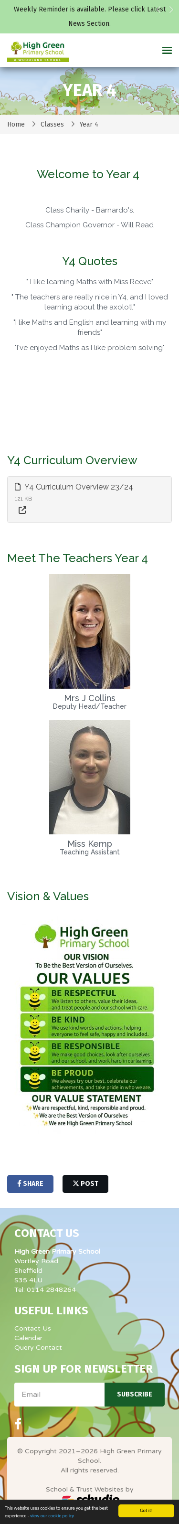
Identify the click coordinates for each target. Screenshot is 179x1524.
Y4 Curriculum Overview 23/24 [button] (74, 486)
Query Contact (38, 1347)
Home (16, 124)
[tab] (89, 499)
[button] (159, 19)
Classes (52, 124)
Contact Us (32, 1328)
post (85, 1184)
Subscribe (134, 1394)
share (30, 1184)
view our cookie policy (52, 1516)
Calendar (28, 1338)
